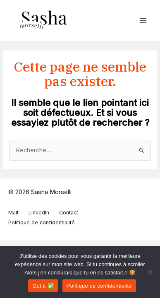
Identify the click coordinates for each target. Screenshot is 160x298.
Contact (68, 212)
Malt (13, 212)
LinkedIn (39, 212)
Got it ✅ (43, 286)
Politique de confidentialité (41, 222)
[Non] (150, 272)
